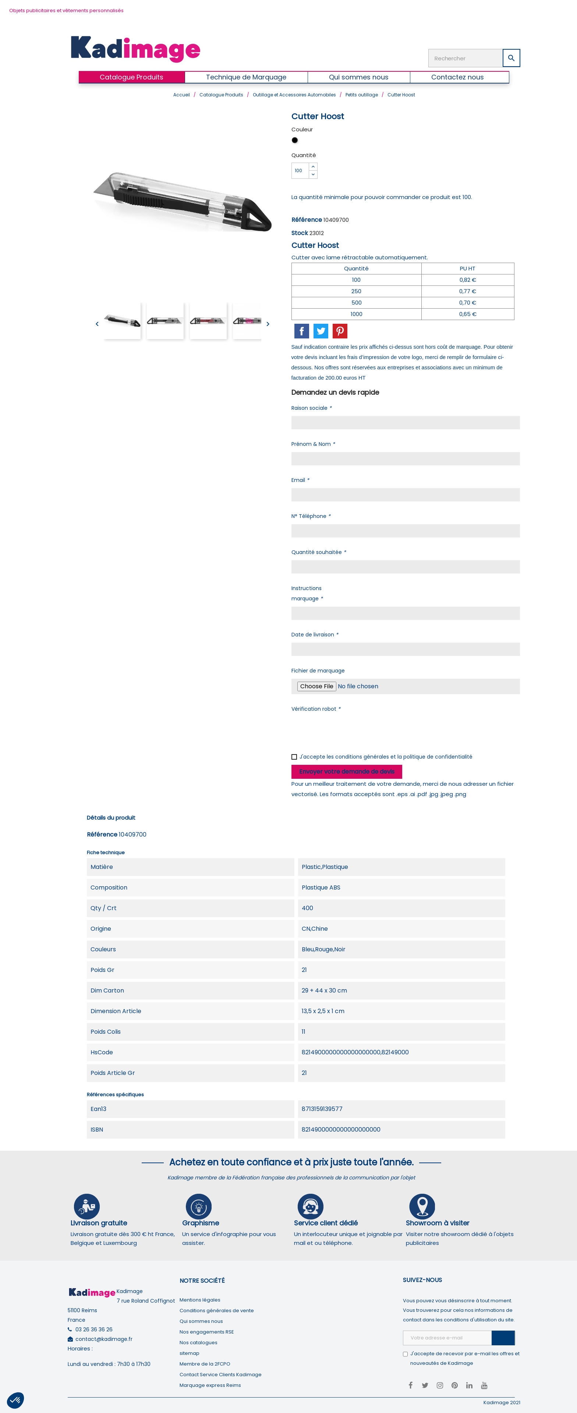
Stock (299, 232)
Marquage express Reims (210, 1384)
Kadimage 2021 (502, 1401)
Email (300, 479)
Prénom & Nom (313, 443)
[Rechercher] (474, 58)
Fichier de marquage (318, 670)
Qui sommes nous (201, 1320)
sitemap (189, 1352)
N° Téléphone (310, 515)
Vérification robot (315, 708)
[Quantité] (300, 170)
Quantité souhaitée (318, 551)
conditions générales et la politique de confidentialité (403, 756)
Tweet (321, 330)
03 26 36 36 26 (94, 1328)
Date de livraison (314, 634)
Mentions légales (200, 1299)
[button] (15, 1400)
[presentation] (347, 730)
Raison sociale (311, 407)
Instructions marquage (307, 592)
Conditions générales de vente (217, 1309)
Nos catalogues (198, 1341)
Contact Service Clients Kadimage (221, 1373)
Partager (301, 330)
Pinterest (340, 330)
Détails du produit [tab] (111, 817)
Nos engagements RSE (207, 1331)
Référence (306, 219)
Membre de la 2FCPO (205, 1363)
